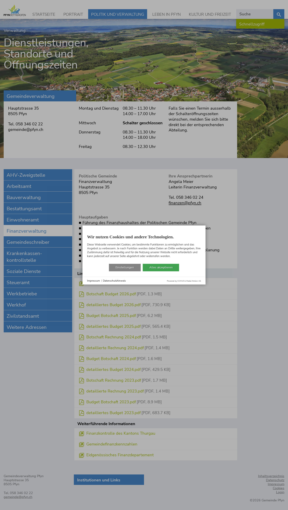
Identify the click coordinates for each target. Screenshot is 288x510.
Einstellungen (125, 267)
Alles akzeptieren (161, 267)
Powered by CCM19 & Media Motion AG (184, 281)
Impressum (93, 280)
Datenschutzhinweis (114, 280)
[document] (144, 247)
